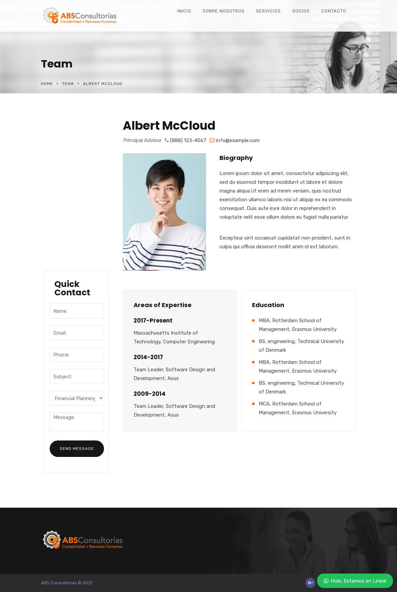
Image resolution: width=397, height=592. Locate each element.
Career (61, 225)
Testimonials (70, 239)
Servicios (268, 10)
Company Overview (65, 152)
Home (47, 83)
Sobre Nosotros (224, 10)
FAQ (58, 253)
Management (70, 184)
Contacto (333, 10)
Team (68, 83)
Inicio (184, 10)
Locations (66, 211)
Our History (68, 170)
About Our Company (66, 129)
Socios (301, 10)
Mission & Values (75, 198)
